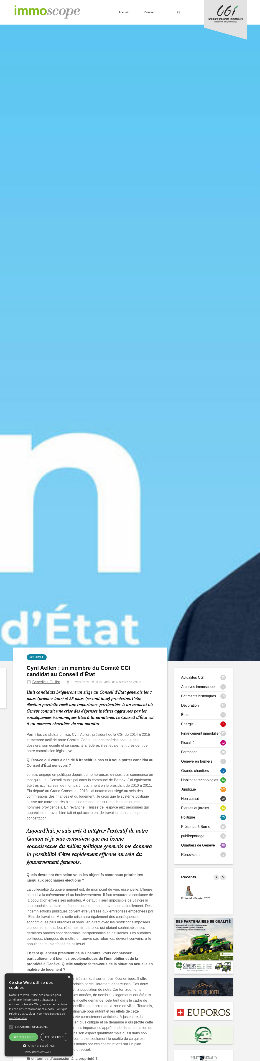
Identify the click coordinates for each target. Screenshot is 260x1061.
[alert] (39, 1014)
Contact (149, 12)
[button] (11, 1026)
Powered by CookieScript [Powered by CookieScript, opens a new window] (38, 1051)
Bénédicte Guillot (46, 682)
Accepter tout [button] (23, 1037)
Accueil (124, 12)
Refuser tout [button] (54, 1037)
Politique (36, 657)
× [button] (69, 977)
